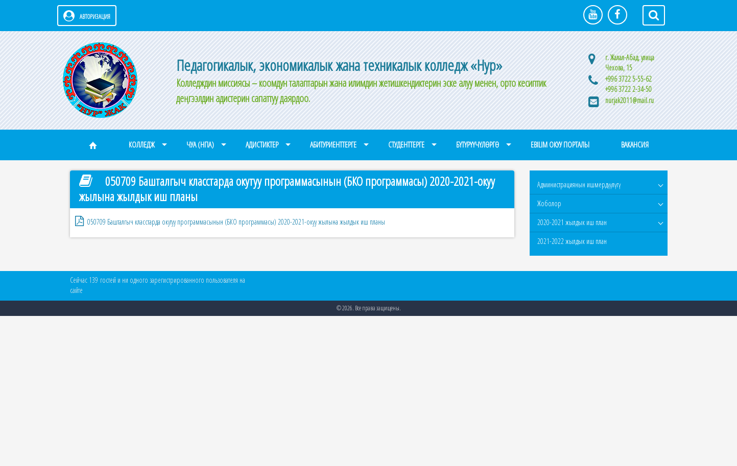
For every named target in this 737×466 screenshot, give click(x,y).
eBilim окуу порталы (560, 144)
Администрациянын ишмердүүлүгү (579, 184)
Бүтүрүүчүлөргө (477, 144)
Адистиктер (262, 144)
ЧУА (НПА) (200, 144)
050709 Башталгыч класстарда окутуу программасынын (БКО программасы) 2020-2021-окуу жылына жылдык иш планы (236, 222)
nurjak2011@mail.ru (629, 100)
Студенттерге (406, 144)
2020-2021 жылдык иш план (572, 222)
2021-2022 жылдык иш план (572, 241)
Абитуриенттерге (333, 144)
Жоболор (549, 203)
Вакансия (635, 144)
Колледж (142, 144)
